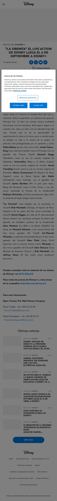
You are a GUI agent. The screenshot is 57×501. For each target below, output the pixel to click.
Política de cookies (19, 91)
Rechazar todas (18, 105)
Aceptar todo (38, 105)
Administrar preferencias (28, 98)
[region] (28, 91)
